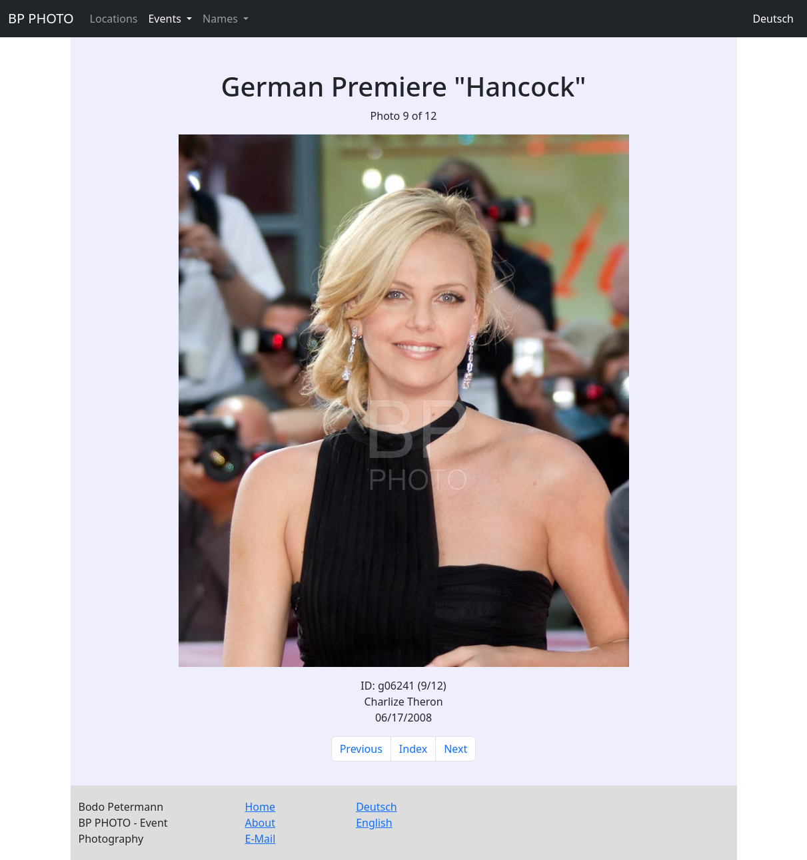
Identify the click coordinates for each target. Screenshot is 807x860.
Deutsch (773, 18)
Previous (361, 749)
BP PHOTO (41, 18)
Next (455, 749)
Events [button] (166, 18)
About (260, 822)
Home (260, 806)
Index (413, 749)
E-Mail (260, 838)
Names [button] (222, 18)
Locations (114, 18)
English (374, 822)
